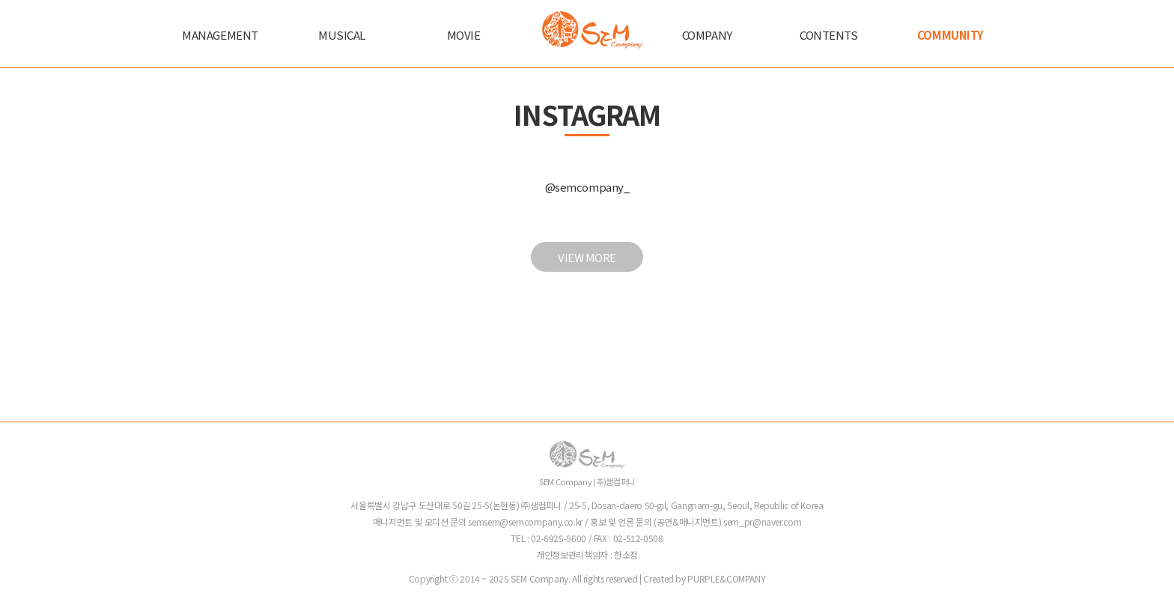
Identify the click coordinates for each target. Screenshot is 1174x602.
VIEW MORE (587, 257)
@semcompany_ (587, 187)
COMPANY (707, 35)
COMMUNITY (950, 35)
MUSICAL (341, 35)
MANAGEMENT (220, 35)
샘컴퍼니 (592, 30)
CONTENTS (828, 35)
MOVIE (464, 35)
